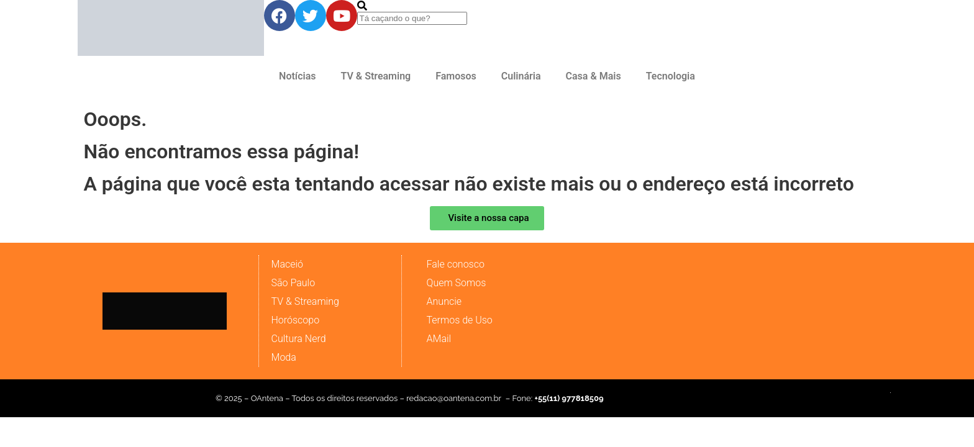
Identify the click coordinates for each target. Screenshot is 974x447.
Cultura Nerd (298, 339)
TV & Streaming (375, 76)
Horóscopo (295, 320)
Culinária (521, 76)
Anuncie (444, 301)
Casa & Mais (593, 76)
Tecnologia (670, 76)
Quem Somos (456, 283)
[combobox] (412, 18)
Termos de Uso (460, 320)
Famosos (455, 76)
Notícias (297, 76)
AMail (439, 339)
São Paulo (293, 283)
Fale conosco (456, 264)
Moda (283, 357)
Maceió (287, 264)
